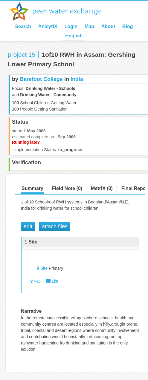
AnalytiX (47, 26)
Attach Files (55, 226)
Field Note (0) (67, 188)
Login (71, 26)
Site (44, 268)
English (74, 35)
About (108, 26)
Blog (127, 26)
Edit (28, 226)
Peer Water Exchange (60, 11)
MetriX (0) (102, 188)
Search (23, 26)
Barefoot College (41, 79)
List (51, 281)
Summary (32, 188)
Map (89, 26)
